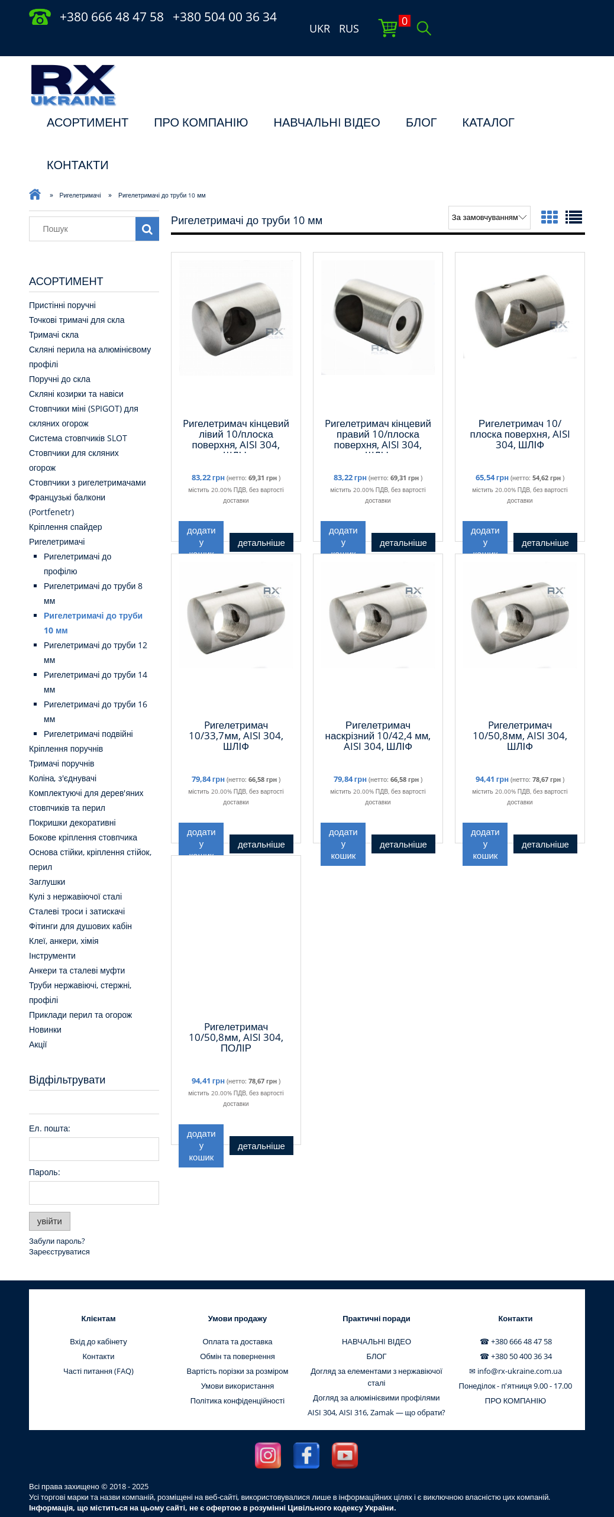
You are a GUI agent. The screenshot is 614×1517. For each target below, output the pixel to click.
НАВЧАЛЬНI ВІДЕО (327, 99)
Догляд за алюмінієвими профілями (376, 1374)
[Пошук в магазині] (85, 206)
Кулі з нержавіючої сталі (75, 873)
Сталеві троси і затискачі (77, 888)
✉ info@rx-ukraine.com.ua (515, 1348)
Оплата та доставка (237, 1318)
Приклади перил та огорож (80, 991)
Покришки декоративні (72, 799)
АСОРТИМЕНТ (87, 99)
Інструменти (52, 932)
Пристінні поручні (62, 281)
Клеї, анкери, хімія (64, 917)
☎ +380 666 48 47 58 (516, 1318)
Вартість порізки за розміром (238, 1348)
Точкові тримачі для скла (77, 296)
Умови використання (237, 1362)
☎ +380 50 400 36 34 (516, 1333)
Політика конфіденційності (237, 1377)
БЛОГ (421, 99)
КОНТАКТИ (78, 142)
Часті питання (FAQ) (98, 1348)
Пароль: (44, 1148)
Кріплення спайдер (65, 503)
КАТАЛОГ (489, 99)
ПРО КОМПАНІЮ (201, 99)
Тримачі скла (54, 311)
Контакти (98, 1333)
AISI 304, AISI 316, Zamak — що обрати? (377, 1389)
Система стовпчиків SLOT (78, 415)
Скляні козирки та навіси (76, 370)
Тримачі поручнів (61, 740)
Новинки (45, 1006)
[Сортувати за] (489, 194)
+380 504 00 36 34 (225, 16)
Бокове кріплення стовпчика (83, 814)
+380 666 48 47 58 (112, 16)
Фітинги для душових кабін (80, 902)
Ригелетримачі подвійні (88, 710)
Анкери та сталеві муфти (77, 947)
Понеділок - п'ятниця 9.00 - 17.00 (516, 1362)
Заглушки (47, 858)
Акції (38, 1021)
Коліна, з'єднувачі (62, 755)
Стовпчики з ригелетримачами (87, 459)
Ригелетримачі (57, 518)
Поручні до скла (60, 355)
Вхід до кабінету (98, 1318)
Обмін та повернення (237, 1333)
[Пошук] (147, 206)
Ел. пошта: (49, 1105)
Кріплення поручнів (66, 725)
